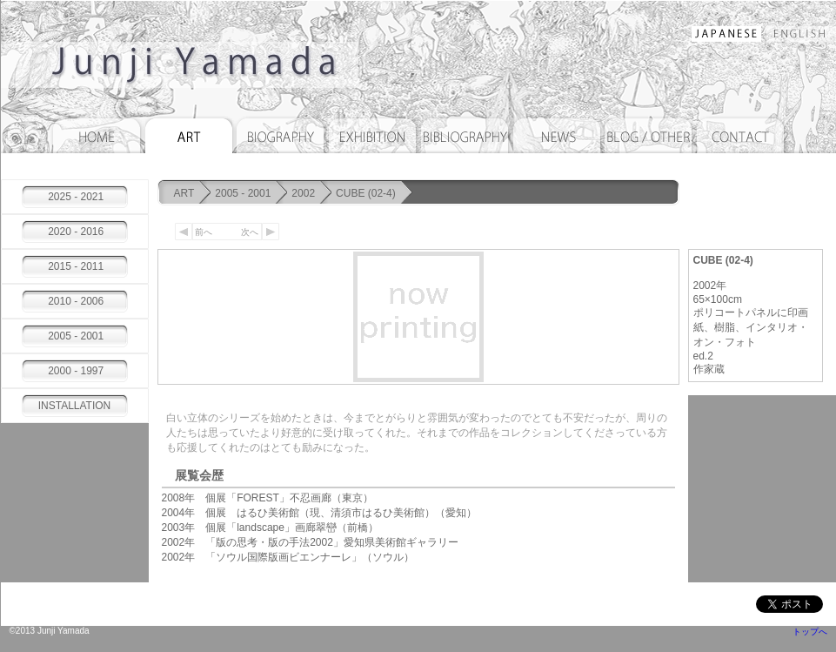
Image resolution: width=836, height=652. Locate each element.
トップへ (810, 631)
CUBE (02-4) (366, 193)
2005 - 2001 (243, 193)
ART (184, 193)
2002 (303, 193)
